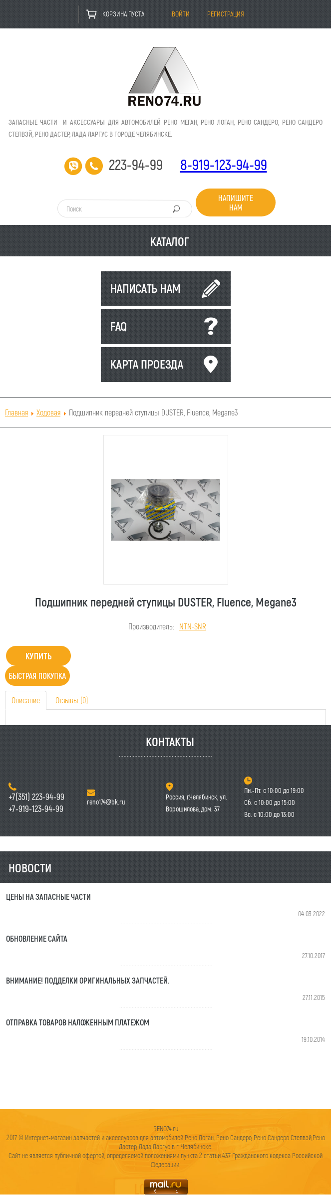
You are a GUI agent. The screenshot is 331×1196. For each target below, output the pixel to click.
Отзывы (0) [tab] (71, 700)
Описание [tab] (25, 700)
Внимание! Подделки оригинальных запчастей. (87, 980)
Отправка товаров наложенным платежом (77, 1022)
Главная (16, 412)
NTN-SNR (192, 626)
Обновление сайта (36, 938)
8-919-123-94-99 (223, 164)
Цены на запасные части (48, 896)
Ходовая (48, 412)
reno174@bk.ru (106, 801)
